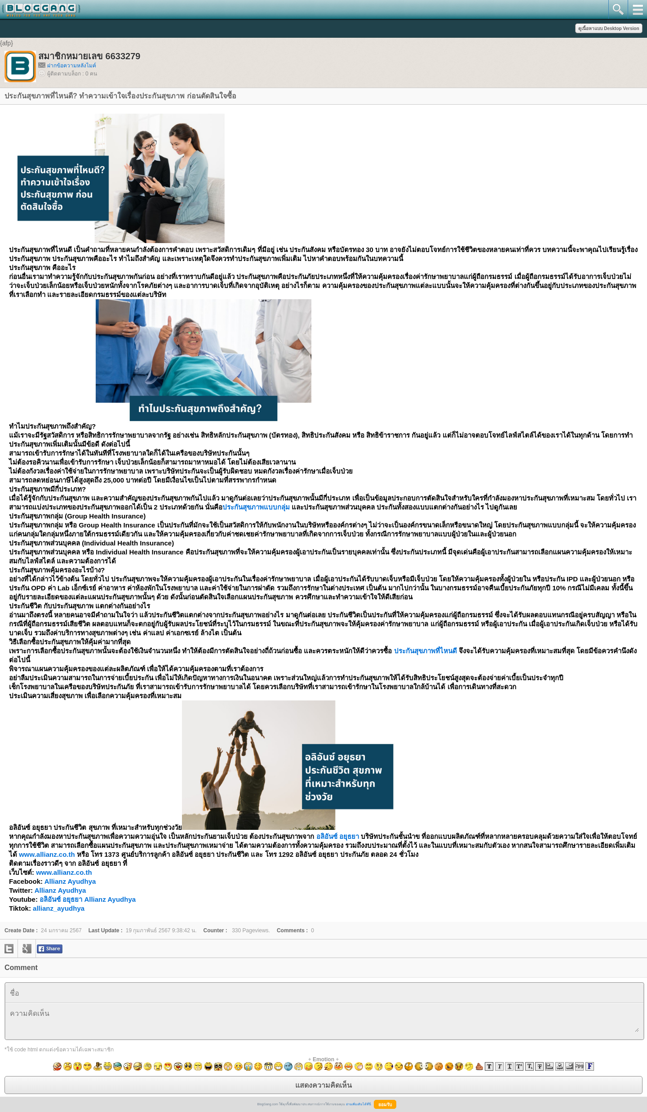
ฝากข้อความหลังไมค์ (71, 65)
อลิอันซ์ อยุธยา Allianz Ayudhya (88, 899)
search (618, 9)
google (27, 948)
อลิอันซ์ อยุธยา (337, 836)
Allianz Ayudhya (70, 881)
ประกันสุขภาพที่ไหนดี (425, 651)
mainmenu (637, 9)
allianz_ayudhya (58, 908)
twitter (9, 948)
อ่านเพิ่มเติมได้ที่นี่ (358, 1104)
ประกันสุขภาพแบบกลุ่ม (256, 507)
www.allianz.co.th (47, 854)
